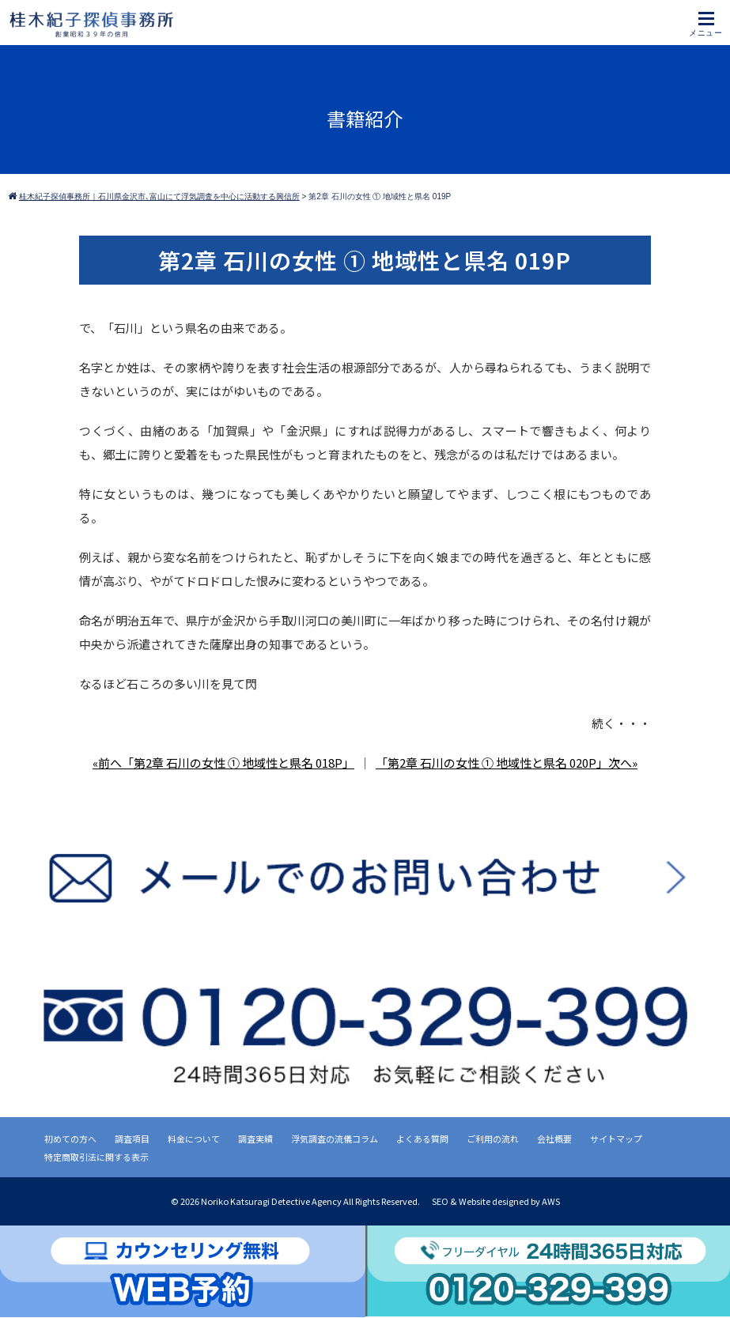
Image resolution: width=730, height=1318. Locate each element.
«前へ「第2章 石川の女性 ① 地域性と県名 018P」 (223, 762)
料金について (194, 1138)
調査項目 (132, 1138)
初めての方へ (70, 1138)
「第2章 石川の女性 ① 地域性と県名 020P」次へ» (506, 762)
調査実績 (255, 1138)
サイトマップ (616, 1138)
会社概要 (554, 1138)
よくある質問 (422, 1138)
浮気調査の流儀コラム (334, 1138)
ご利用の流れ (493, 1138)
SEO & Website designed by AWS (496, 1201)
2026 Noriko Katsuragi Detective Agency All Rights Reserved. (301, 1201)
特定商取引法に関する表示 (96, 1156)
